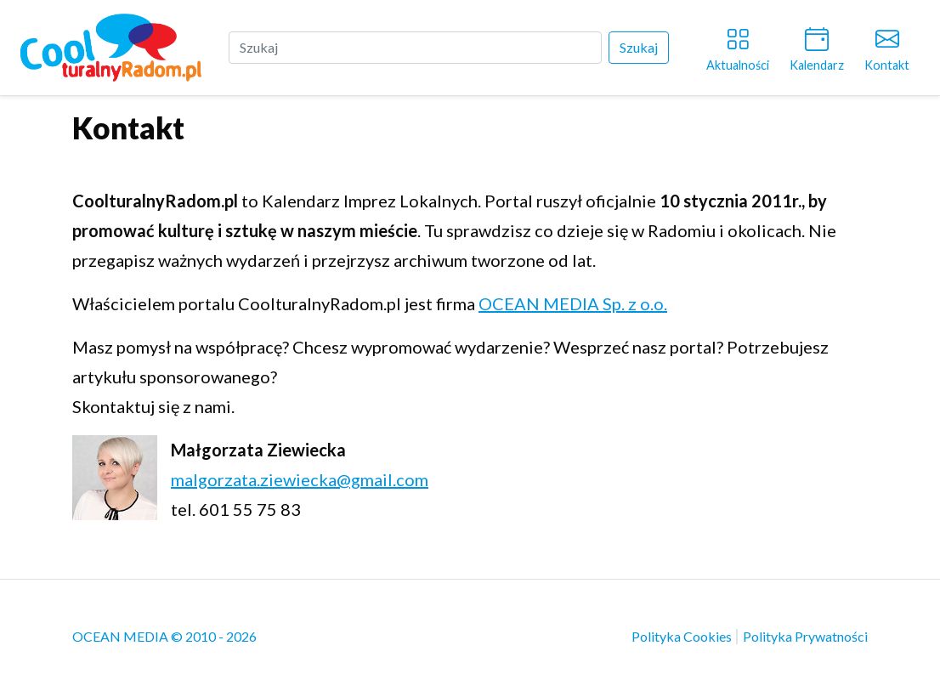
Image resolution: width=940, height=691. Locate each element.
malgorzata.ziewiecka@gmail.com (299, 479)
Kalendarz (817, 46)
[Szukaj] (415, 47)
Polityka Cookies (682, 636)
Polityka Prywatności (805, 636)
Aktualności (737, 46)
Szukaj (639, 47)
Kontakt (886, 46)
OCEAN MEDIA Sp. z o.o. (572, 303)
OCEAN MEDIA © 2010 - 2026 (164, 636)
